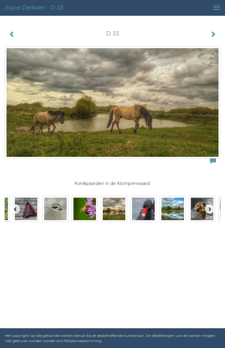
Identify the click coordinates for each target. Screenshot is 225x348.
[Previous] (15, 209)
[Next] (209, 209)
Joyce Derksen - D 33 (34, 7)
